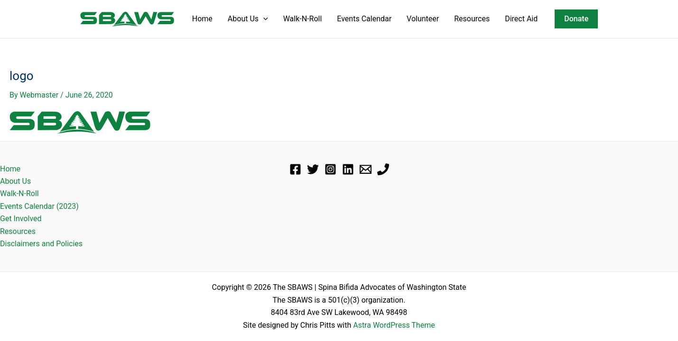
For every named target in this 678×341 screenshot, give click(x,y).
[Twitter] (313, 169)
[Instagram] (330, 169)
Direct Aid (521, 18)
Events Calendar (364, 18)
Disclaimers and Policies (41, 243)
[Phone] (383, 169)
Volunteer (423, 18)
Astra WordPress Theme (394, 325)
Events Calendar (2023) (39, 206)
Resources (472, 18)
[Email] (366, 169)
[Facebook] (295, 169)
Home (202, 18)
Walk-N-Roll (302, 18)
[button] (263, 19)
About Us (248, 19)
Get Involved (21, 218)
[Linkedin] (348, 169)
